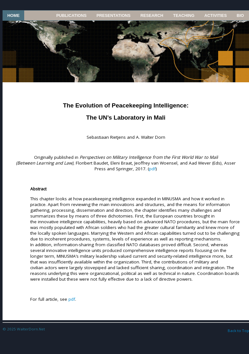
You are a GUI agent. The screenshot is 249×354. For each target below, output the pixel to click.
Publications (71, 15)
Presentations (113, 15)
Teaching (184, 15)
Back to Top (238, 330)
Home (13, 15)
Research (151, 15)
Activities (215, 15)
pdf (152, 169)
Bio (240, 15)
